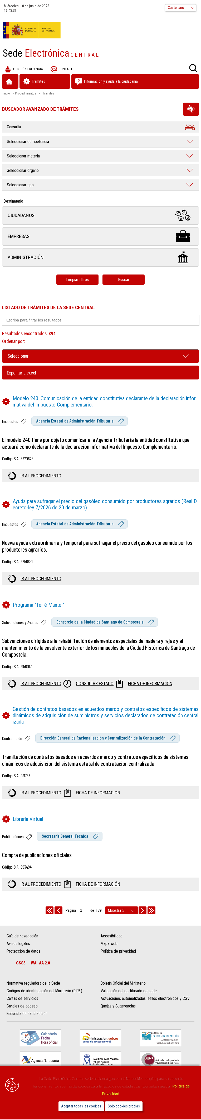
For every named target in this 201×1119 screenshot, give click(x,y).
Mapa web (109, 943)
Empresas (100, 236)
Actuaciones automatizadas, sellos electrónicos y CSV (145, 998)
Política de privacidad (118, 951)
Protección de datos (23, 951)
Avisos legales (18, 943)
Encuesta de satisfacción (27, 1013)
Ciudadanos (100, 215)
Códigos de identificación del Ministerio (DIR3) (44, 990)
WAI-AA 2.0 (40, 962)
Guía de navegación (22, 935)
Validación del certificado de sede (129, 990)
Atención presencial (24, 69)
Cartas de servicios (22, 998)
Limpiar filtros (77, 279)
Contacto (63, 69)
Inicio (6, 93)
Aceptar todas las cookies (81, 1106)
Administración (100, 257)
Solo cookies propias (124, 1106)
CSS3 (21, 962)
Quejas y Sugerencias (118, 1006)
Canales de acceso (22, 1006)
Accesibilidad (111, 935)
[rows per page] (121, 910)
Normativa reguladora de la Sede (33, 983)
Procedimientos (25, 93)
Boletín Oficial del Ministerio (123, 983)
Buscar (123, 279)
